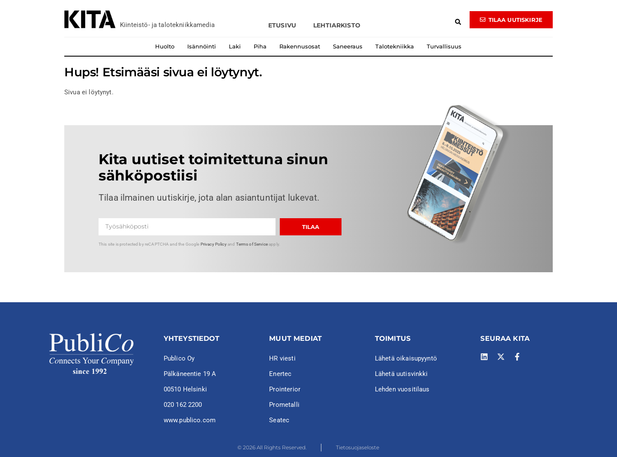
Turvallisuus (444, 46)
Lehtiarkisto (336, 25)
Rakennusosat (299, 46)
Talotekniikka (394, 46)
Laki (235, 46)
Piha (260, 46)
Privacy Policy (214, 244)
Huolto (164, 46)
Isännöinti (201, 46)
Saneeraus (347, 46)
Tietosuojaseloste (357, 447)
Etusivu (282, 25)
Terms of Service (252, 244)
